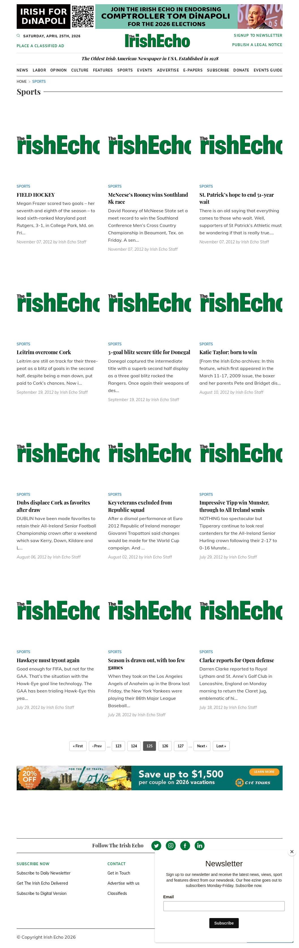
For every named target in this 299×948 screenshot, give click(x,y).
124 (134, 746)
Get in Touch (118, 873)
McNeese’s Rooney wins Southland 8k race (148, 198)
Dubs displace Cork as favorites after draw (53, 506)
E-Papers (193, 70)
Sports (125, 70)
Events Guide (268, 70)
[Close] (292, 851)
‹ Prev (97, 746)
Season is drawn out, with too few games (146, 664)
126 (165, 746)
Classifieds (117, 893)
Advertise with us (123, 883)
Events (144, 70)
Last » (221, 746)
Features (103, 70)
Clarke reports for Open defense (236, 660)
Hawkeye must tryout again (48, 660)
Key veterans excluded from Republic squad (140, 506)
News (23, 70)
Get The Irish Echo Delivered (42, 883)
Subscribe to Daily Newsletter (43, 873)
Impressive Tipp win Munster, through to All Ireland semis (234, 506)
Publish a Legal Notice (257, 45)
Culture (80, 70)
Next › (202, 746)
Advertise (168, 70)
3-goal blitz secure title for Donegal (149, 352)
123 (118, 746)
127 (181, 746)
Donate (241, 70)
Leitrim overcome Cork (44, 352)
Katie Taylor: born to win (228, 352)
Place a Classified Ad (40, 46)
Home (22, 81)
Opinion (58, 70)
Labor (39, 70)
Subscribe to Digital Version (41, 893)
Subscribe (218, 70)
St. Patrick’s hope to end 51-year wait (236, 198)
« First (78, 746)
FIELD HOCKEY (36, 194)
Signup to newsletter (258, 35)
